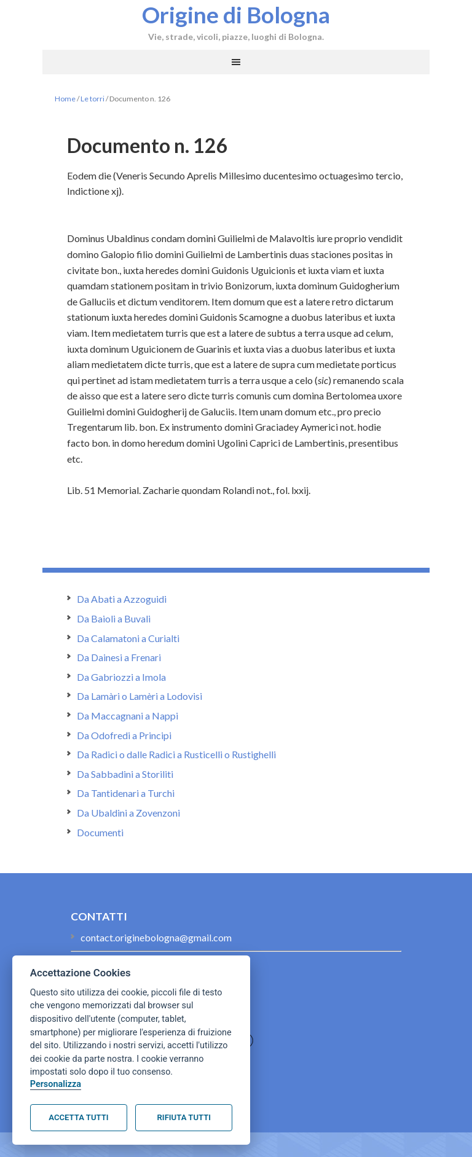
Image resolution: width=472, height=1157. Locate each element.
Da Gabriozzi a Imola (121, 677)
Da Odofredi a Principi (124, 735)
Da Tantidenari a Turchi (126, 793)
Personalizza (55, 1084)
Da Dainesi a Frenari (119, 657)
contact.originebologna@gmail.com (156, 937)
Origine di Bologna (236, 14)
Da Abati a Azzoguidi (122, 599)
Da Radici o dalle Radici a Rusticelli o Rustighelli (176, 754)
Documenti (100, 832)
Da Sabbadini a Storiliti (125, 774)
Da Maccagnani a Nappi (127, 715)
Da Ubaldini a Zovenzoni (128, 812)
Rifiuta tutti (184, 1117)
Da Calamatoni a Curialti (128, 638)
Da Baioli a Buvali (114, 618)
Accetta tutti (78, 1117)
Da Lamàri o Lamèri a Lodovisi (139, 696)
